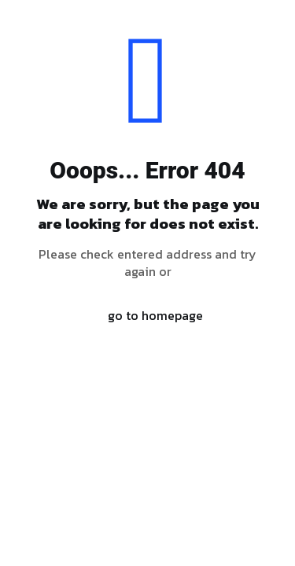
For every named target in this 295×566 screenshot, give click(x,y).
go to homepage (155, 315)
